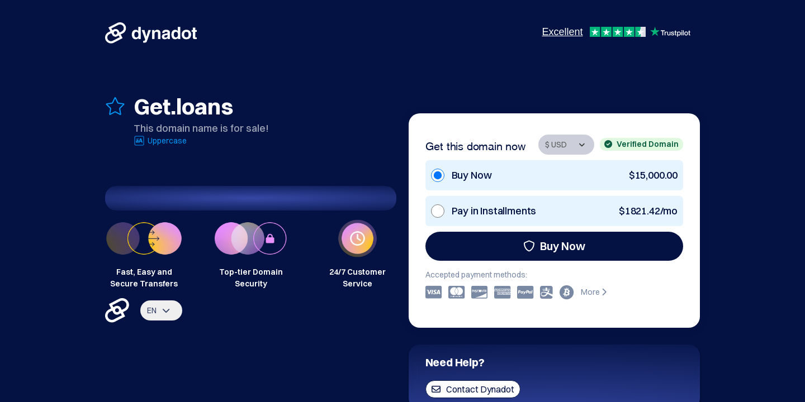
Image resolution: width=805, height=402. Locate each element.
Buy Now (554, 246)
